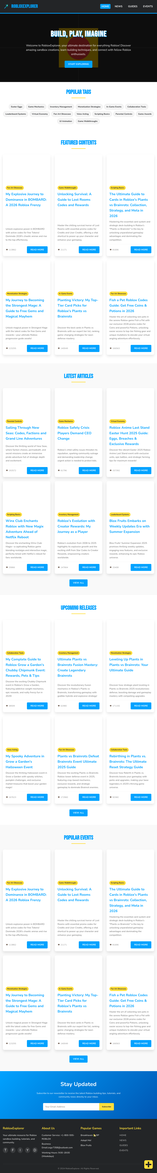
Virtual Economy (40, 114)
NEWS (118, 6)
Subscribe (106, 1107)
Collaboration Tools (136, 106)
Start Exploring (78, 64)
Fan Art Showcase (62, 114)
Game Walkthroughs (87, 121)
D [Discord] (35, 1150)
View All (78, 582)
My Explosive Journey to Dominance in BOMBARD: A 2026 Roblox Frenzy (26, 199)
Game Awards (144, 114)
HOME (105, 6)
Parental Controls (124, 114)
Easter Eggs (16, 106)
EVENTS (148, 6)
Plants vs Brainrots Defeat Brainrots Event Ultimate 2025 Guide (78, 761)
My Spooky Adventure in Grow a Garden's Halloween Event (25, 761)
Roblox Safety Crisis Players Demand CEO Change (74, 433)
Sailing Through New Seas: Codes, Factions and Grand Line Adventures (26, 433)
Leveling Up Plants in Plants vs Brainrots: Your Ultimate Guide (128, 664)
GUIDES (132, 6)
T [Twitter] (5, 1150)
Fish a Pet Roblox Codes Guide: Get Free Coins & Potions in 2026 (128, 305)
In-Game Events (113, 106)
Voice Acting (83, 114)
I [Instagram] (20, 1150)
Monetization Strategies (89, 106)
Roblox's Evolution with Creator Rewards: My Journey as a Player (76, 526)
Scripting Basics (102, 114)
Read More (37, 249)
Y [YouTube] (27, 1150)
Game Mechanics (36, 106)
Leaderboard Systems (15, 114)
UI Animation (66, 121)
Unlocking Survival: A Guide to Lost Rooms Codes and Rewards (75, 199)
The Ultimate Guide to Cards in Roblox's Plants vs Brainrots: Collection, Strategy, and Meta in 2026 (128, 205)
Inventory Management (61, 106)
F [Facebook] (13, 1150)
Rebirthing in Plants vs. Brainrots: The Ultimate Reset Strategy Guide (128, 761)
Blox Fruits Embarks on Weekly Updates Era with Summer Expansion (129, 526)
